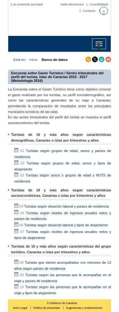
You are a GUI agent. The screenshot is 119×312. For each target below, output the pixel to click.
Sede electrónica (72, 4)
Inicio (33, 60)
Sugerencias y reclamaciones (84, 307)
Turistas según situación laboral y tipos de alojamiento (66, 225)
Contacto (89, 10)
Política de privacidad (47, 307)
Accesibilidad (98, 4)
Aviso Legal (20, 307)
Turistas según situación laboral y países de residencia (66, 206)
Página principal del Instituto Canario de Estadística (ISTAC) (61, 24)
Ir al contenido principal (26, 4)
